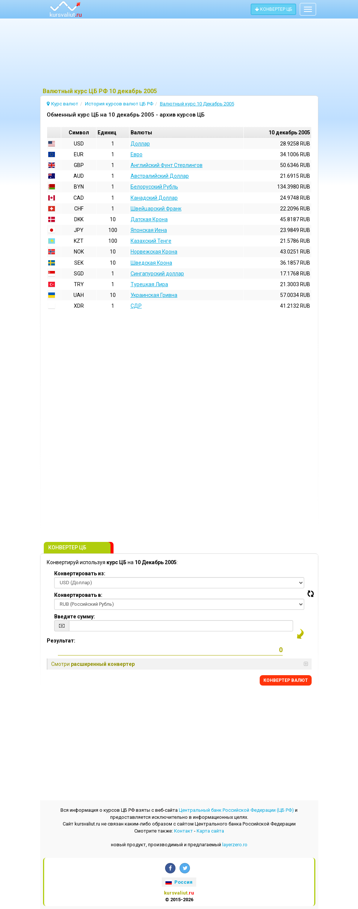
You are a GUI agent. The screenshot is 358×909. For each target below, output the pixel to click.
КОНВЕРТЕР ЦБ (273, 9)
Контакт (183, 831)
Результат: (61, 641)
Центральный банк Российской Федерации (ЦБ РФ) (236, 810)
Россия (178, 882)
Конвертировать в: (78, 595)
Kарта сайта (210, 831)
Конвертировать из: (79, 573)
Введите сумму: (74, 616)
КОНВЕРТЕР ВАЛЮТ (285, 680)
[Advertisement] (179, 54)
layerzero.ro (234, 844)
